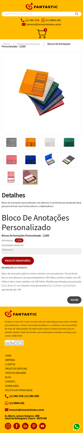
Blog (8, 377)
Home (8, 355)
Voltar (74, 299)
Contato (10, 381)
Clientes (10, 364)
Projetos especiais (16, 368)
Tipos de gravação (15, 372)
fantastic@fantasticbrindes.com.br (26, 409)
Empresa (10, 359)
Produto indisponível (18, 260)
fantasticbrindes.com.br (43, 24)
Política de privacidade (18, 390)
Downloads (12, 385)
